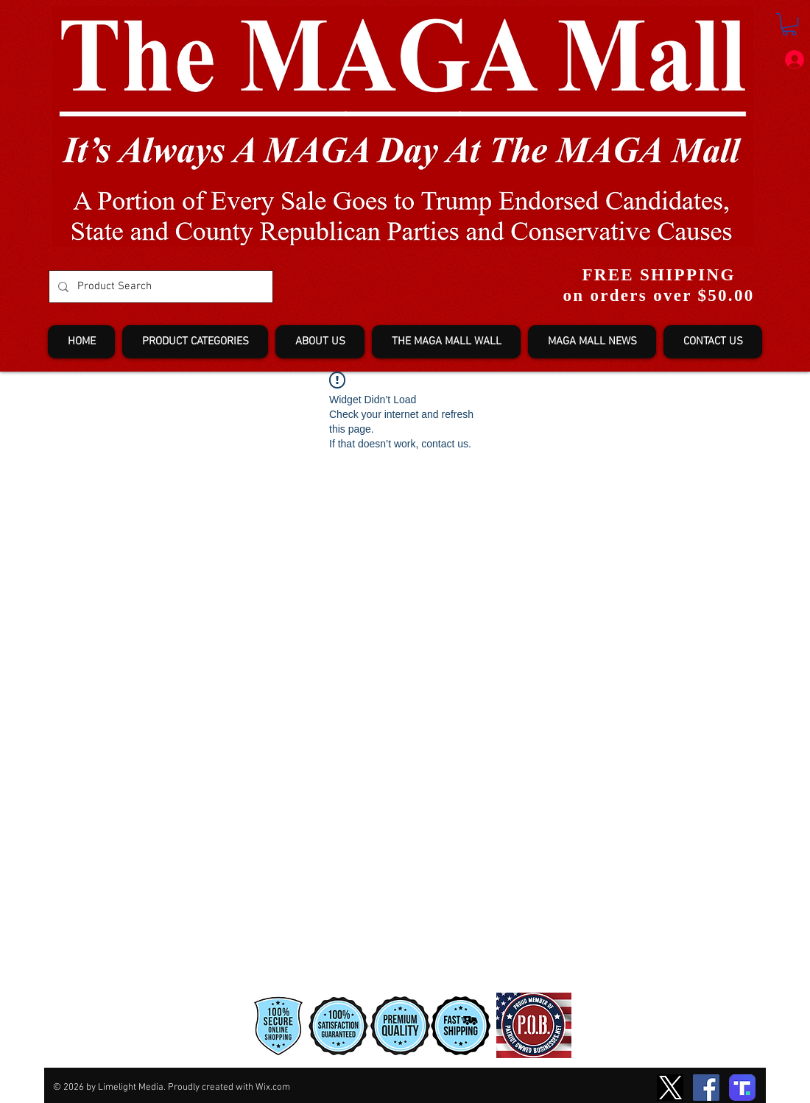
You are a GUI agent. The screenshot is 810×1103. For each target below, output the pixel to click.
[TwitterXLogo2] (670, 1087)
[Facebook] (706, 1087)
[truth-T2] (742, 1087)
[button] (789, 24)
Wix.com (273, 1087)
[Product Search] (159, 286)
